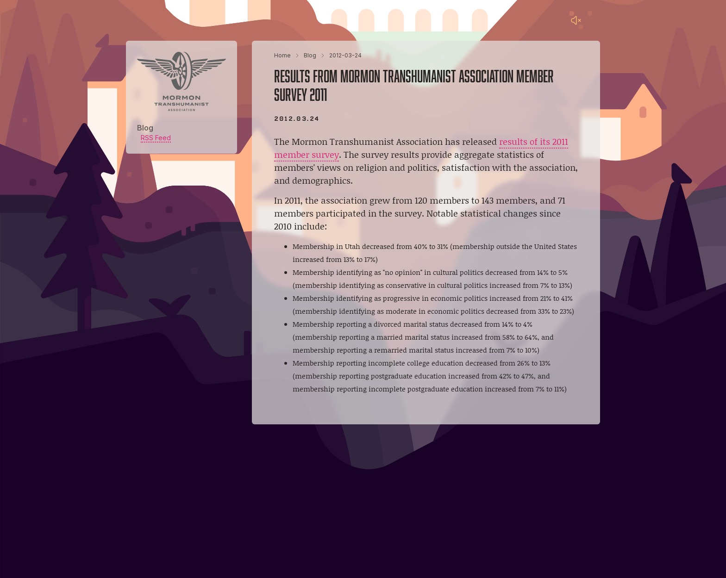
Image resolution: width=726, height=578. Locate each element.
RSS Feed (156, 138)
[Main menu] (594, 20)
